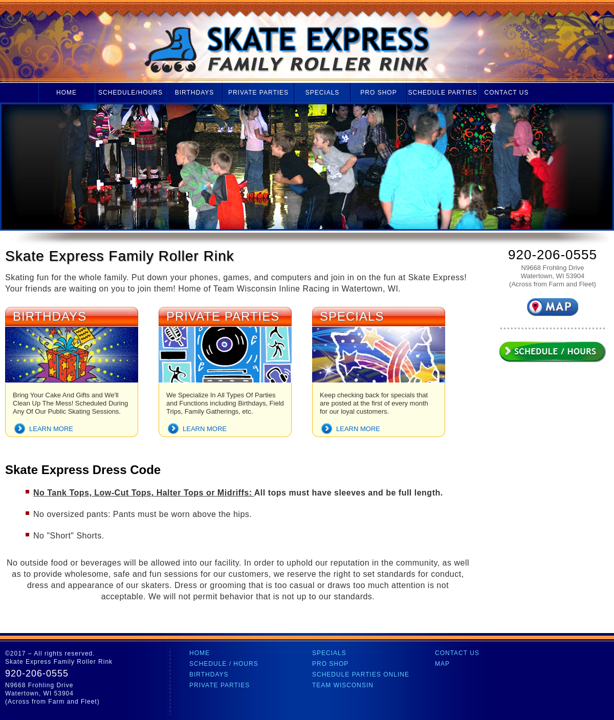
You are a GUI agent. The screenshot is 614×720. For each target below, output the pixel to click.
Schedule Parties (442, 92)
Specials (322, 92)
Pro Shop (378, 92)
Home (66, 92)
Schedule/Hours (130, 92)
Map (442, 663)
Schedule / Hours (223, 663)
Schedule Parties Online (360, 674)
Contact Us (507, 92)
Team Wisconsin (343, 685)
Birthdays (194, 92)
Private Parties (258, 92)
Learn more (51, 429)
